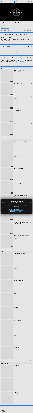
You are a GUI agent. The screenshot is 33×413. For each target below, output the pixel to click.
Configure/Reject (19, 211)
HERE (25, 205)
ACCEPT (12, 211)
